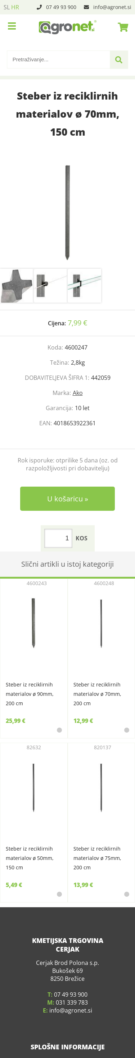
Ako (78, 393)
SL (7, 7)
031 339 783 (72, 993)
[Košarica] (121, 27)
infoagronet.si (112, 7)
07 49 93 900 (61, 7)
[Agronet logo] (67, 27)
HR (15, 7)
